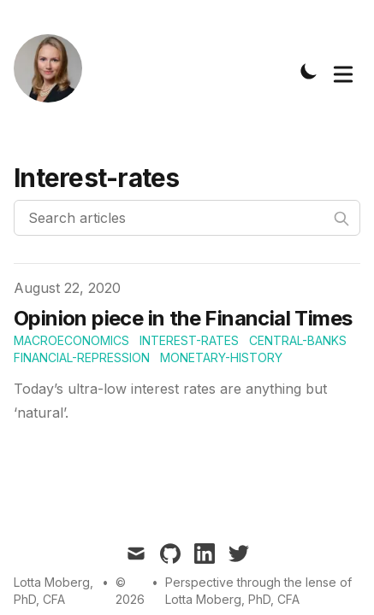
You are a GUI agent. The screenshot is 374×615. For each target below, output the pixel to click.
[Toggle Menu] (343, 71)
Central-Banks (298, 340)
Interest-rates (189, 340)
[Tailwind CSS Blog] (53, 71)
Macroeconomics (71, 340)
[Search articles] (187, 218)
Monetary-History (221, 357)
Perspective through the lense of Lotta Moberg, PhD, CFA (258, 590)
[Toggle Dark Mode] (309, 71)
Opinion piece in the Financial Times (183, 318)
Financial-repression (82, 357)
